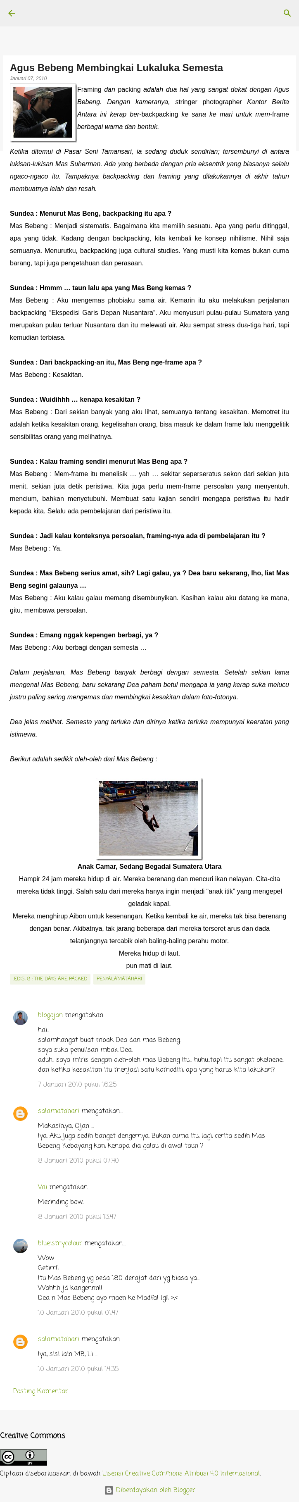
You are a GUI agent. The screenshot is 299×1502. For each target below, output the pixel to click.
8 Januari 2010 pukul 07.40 (78, 1161)
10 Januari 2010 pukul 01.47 (78, 1313)
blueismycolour (60, 1244)
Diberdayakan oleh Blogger (149, 1490)
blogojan (50, 1015)
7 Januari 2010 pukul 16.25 (77, 1085)
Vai (42, 1187)
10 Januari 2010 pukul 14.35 (78, 1369)
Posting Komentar (40, 1392)
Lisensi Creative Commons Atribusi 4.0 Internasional (181, 1474)
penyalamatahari (119, 979)
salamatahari (58, 1111)
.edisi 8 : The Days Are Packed (50, 979)
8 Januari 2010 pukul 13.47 (77, 1217)
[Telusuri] (287, 13)
